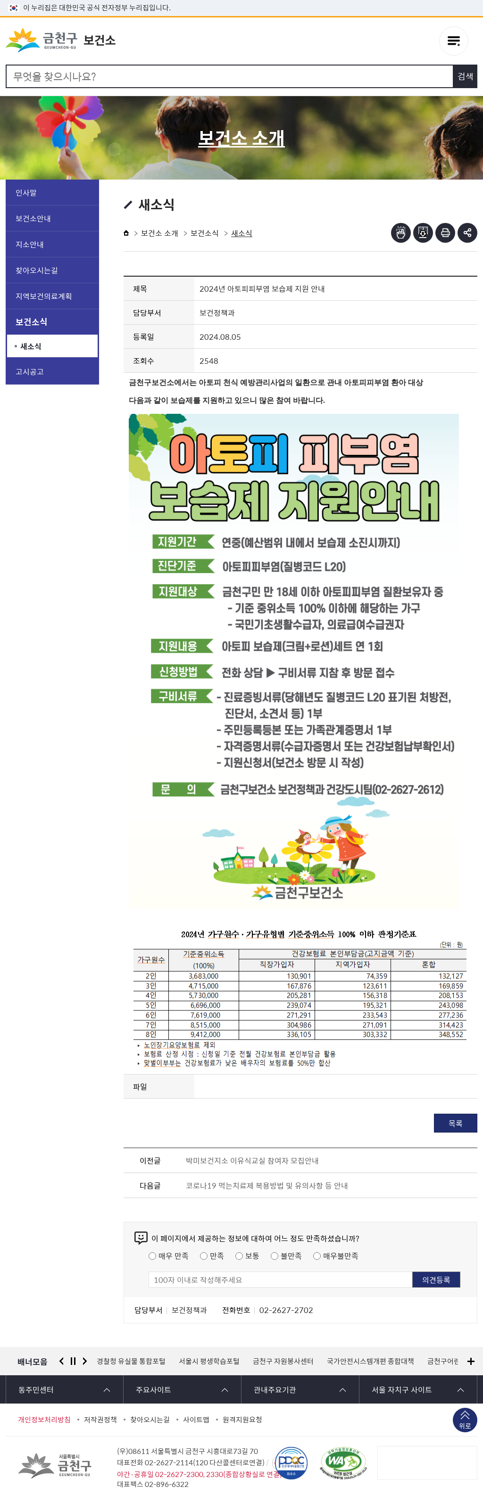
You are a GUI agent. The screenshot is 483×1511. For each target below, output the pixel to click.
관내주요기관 (275, 1389)
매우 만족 (173, 1255)
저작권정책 (100, 1419)
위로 (465, 1426)
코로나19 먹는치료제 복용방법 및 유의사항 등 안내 (267, 1185)
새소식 (31, 346)
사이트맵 (196, 1419)
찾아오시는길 (37, 270)
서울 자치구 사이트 (402, 1389)
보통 (252, 1255)
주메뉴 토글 (453, 41)
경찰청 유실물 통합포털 (131, 1361)
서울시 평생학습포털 (209, 1361)
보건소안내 (33, 218)
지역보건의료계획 (44, 296)
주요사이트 (153, 1389)
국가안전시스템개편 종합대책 (370, 1361)
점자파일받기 (423, 233)
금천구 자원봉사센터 (283, 1361)
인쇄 (445, 233)
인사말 (26, 192)
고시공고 (30, 371)
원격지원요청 (242, 1419)
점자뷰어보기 (401, 233)
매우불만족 (340, 1255)
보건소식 (32, 321)
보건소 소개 (159, 232)
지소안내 (30, 244)
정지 (73, 1361)
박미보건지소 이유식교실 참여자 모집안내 (252, 1160)
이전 (61, 1361)
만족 (217, 1255)
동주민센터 (36, 1389)
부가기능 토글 (467, 233)
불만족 (291, 1255)
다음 (85, 1361)
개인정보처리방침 (44, 1419)
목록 (456, 1123)
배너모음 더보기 (471, 1361)
